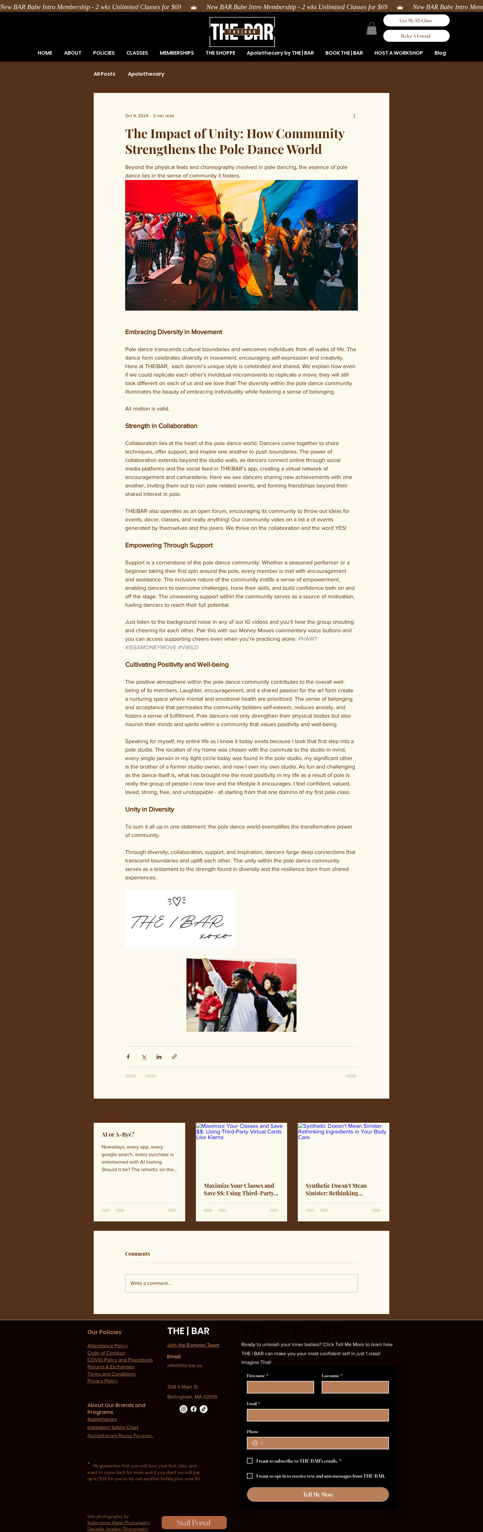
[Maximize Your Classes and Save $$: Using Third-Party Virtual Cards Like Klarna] (241, 1148)
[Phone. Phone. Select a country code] (257, 1443)
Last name (332, 1375)
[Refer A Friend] (416, 35)
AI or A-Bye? (118, 1134)
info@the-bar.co (184, 1365)
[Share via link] (174, 1057)
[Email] (316, 1415)
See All (382, 1111)
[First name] (278, 1387)
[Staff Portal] (194, 1522)
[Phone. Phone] (324, 1443)
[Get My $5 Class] (416, 20)
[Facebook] (193, 1409)
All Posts (104, 74)
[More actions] (354, 116)
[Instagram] (183, 1409)
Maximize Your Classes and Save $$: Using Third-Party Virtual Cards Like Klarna (239, 1189)
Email (253, 1403)
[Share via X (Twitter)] (144, 1057)
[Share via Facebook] (128, 1057)
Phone (252, 1431)
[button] (103, 53)
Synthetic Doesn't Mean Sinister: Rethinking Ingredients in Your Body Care (338, 1189)
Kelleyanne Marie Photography (118, 1522)
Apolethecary (146, 74)
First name (258, 1375)
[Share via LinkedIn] (159, 1057)
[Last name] (353, 1387)
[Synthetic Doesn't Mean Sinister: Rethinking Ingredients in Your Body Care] (343, 1148)
